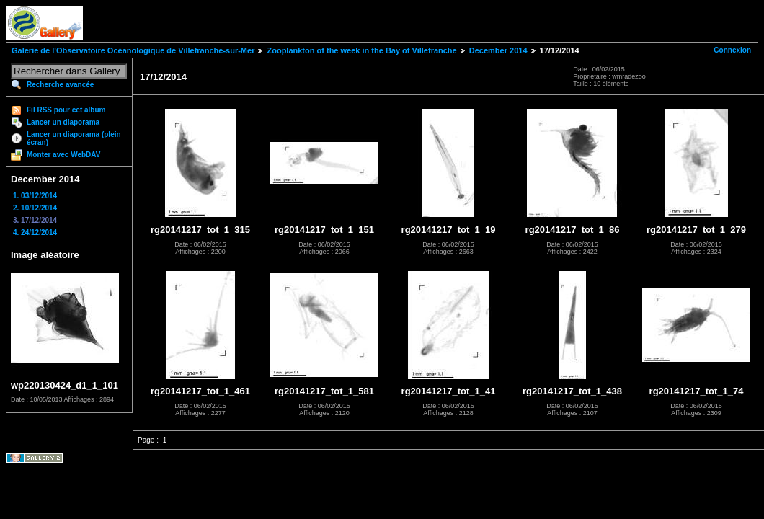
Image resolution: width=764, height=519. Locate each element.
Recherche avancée (60, 85)
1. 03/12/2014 (35, 196)
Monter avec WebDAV (63, 155)
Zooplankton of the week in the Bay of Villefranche (361, 50)
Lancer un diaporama (63, 122)
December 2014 (498, 50)
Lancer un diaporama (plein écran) (74, 138)
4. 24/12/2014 (35, 232)
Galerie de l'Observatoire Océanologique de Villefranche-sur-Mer (133, 50)
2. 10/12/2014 (35, 208)
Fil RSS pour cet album (66, 110)
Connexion (732, 50)
